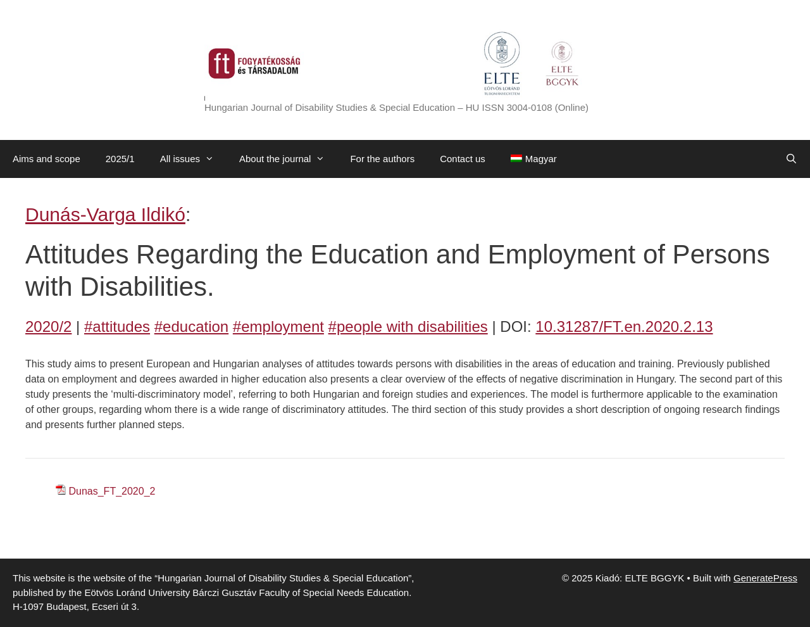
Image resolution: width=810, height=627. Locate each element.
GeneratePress (765, 578)
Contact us (462, 158)
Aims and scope (46, 158)
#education (191, 326)
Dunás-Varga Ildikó (105, 214)
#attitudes (117, 326)
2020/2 (48, 326)
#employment (278, 326)
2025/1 (120, 158)
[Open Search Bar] (791, 159)
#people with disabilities (408, 326)
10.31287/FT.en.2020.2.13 (624, 326)
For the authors (382, 158)
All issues (193, 159)
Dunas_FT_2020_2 (111, 491)
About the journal (288, 159)
